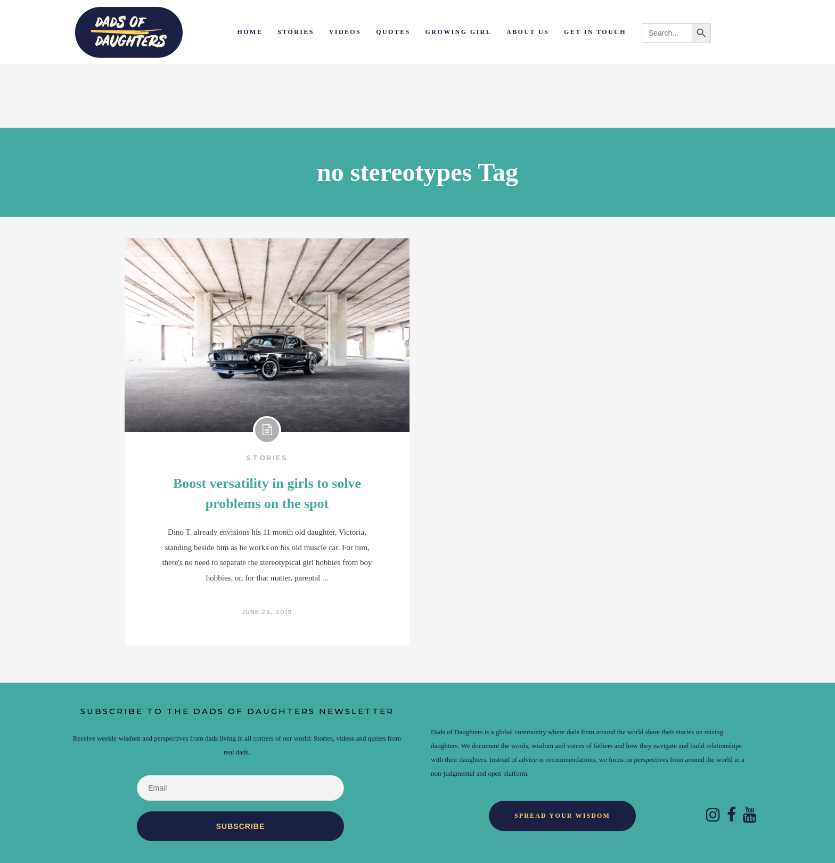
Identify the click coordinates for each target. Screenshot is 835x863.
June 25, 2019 (267, 612)
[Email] (240, 788)
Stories (267, 457)
